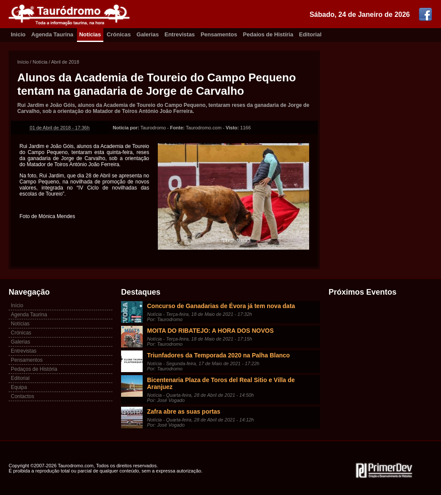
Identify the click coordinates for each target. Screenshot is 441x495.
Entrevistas (180, 34)
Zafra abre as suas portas (183, 411)
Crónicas (119, 34)
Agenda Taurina (52, 34)
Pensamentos (219, 34)
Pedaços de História (34, 369)
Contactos (22, 396)
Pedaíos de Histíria (268, 34)
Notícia (39, 61)
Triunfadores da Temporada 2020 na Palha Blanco (218, 355)
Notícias (90, 34)
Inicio (18, 34)
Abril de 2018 (65, 61)
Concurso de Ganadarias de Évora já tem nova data (221, 305)
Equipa (19, 387)
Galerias (148, 34)
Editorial (310, 34)
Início (23, 61)
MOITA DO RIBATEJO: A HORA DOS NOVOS (210, 330)
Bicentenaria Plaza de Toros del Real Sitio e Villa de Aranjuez (221, 383)
